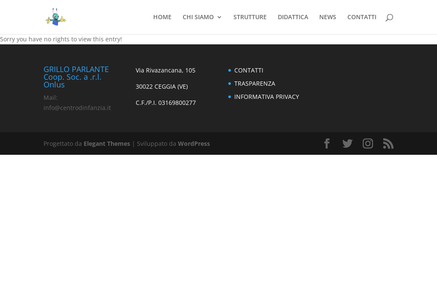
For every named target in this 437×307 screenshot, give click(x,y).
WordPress (194, 143)
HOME (162, 17)
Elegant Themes (107, 143)
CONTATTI (361, 17)
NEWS (327, 17)
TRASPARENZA (254, 83)
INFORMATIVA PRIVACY (266, 97)
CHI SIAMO (198, 17)
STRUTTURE (250, 17)
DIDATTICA (293, 17)
